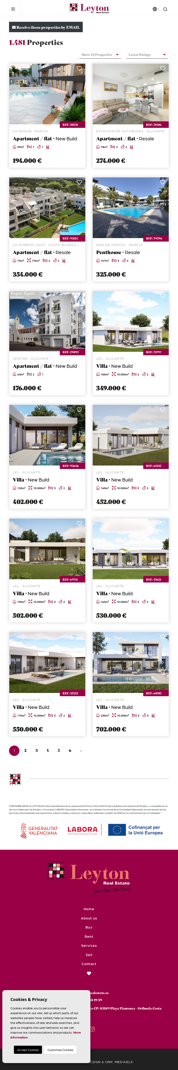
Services (89, 945)
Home (89, 909)
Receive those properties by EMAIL (46, 27)
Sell (89, 955)
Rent (89, 936)
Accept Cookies (28, 1049)
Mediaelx (124, 1062)
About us (89, 918)
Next (79, 94)
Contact (89, 964)
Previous (15, 94)
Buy (89, 927)
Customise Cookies (60, 1049)
